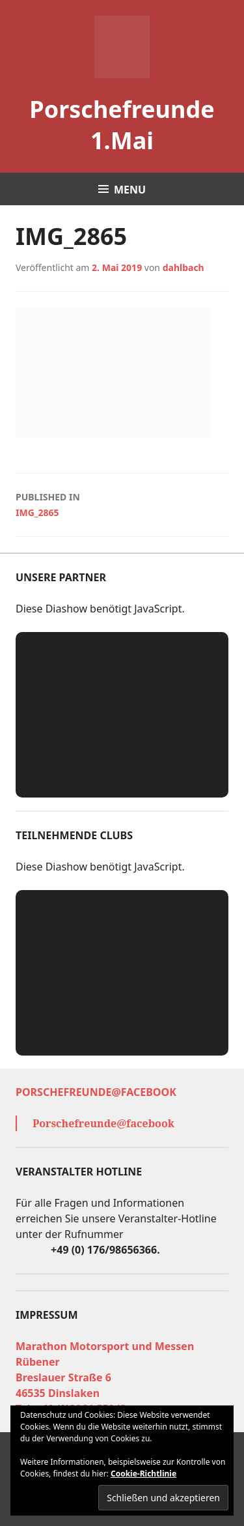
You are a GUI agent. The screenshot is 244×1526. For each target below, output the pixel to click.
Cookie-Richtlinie (143, 1473)
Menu (130, 189)
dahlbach (183, 267)
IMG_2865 (122, 504)
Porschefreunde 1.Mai (121, 124)
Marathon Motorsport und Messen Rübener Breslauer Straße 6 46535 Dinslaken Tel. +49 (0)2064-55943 (105, 1377)
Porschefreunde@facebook (96, 1092)
